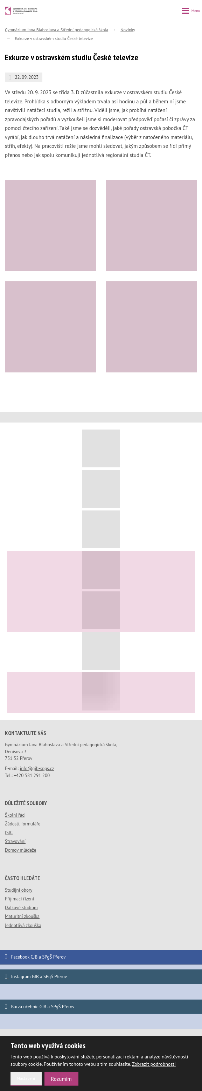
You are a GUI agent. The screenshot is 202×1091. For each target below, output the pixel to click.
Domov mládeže (20, 850)
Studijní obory (18, 890)
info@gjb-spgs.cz (37, 768)
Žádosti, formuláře (22, 824)
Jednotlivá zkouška (23, 925)
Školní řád (15, 815)
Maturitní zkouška (22, 916)
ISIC (9, 833)
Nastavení (26, 1078)
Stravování (15, 841)
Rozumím (61, 1079)
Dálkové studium (21, 908)
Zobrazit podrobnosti (154, 1064)
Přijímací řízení (19, 899)
